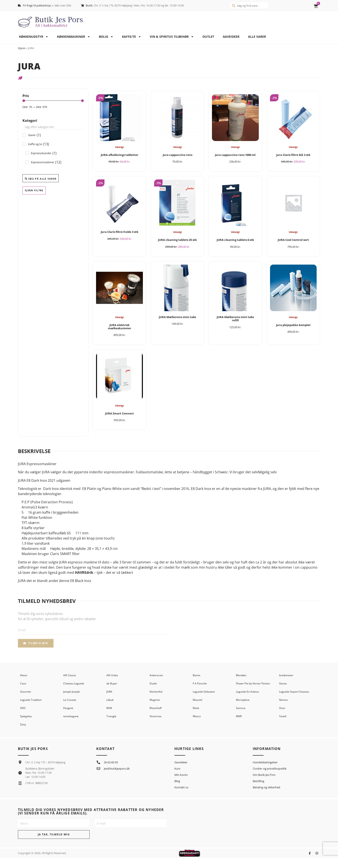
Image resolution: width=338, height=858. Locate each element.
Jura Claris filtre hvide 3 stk (119, 232)
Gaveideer (231, 37)
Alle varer (257, 37)
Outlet (208, 37)
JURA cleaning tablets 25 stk (177, 240)
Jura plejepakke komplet (293, 325)
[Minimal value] (53, 100)
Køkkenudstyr (33, 36)
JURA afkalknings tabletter (119, 155)
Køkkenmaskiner (73, 36)
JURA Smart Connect (119, 413)
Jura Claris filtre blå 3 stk (293, 155)
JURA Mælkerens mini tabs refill (235, 318)
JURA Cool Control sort (293, 240)
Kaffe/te (131, 36)
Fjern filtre (34, 190)
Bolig (106, 36)
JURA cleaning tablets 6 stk (235, 240)
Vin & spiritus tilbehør (172, 36)
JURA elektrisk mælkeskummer (119, 326)
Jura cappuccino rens (177, 155)
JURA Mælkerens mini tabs (177, 317)
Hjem (21, 48)
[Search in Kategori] (53, 127)
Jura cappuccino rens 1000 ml (235, 155)
